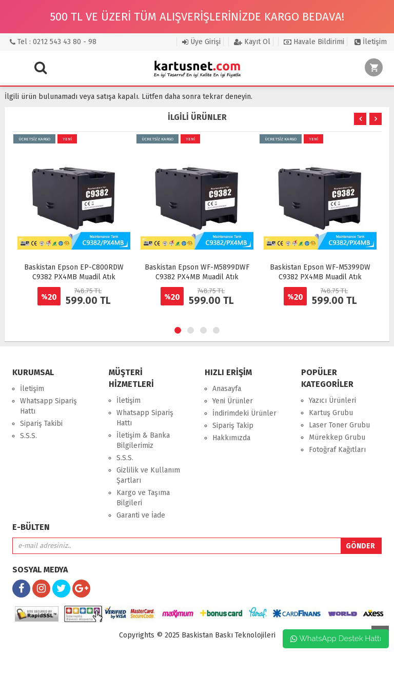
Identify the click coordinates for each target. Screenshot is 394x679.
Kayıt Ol (252, 41)
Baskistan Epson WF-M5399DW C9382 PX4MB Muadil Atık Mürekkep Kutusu (320, 277)
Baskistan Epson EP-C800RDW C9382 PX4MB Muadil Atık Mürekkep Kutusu (74, 277)
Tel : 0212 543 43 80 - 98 (53, 41)
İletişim (370, 41)
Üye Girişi (201, 41)
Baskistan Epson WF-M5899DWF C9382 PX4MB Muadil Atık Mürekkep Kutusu (197, 277)
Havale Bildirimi (314, 41)
